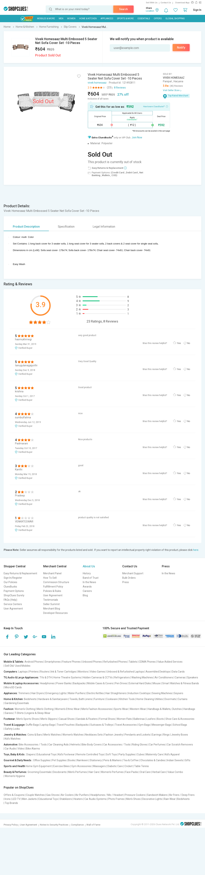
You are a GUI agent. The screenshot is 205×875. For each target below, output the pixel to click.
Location (150, 11)
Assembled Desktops (158, 671)
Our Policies (10, 582)
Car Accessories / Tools (116, 744)
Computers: (11, 671)
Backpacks (79, 683)
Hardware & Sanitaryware (53, 699)
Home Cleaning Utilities (149, 699)
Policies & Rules (52, 591)
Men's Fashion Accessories (96, 709)
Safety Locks (12, 728)
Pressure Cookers (135, 794)
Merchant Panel (52, 573)
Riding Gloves (139, 744)
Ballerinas (139, 718)
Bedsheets (30, 699)
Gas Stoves (52, 794)
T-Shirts (19, 713)
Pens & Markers (112, 760)
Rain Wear (170, 798)
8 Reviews (120, 87)
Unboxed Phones (92, 661)
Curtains (182, 699)
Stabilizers (66, 798)
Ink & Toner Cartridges (63, 671)
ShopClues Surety (14, 595)
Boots (160, 718)
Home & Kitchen (88, 18)
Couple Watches (35, 794)
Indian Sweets (175, 760)
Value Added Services (169, 661)
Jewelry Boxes (179, 734)
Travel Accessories (126, 724)
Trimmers (24, 693)
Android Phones (34, 661)
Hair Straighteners (115, 693)
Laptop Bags (48, 724)
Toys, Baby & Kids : (15, 754)
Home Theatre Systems (67, 677)
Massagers (99, 766)
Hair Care (94, 772)
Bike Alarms (33, 748)
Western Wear (138, 709)
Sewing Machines (162, 693)
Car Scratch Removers (180, 744)
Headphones (47, 683)
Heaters (78, 798)
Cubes (140, 754)
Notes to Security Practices (54, 824)
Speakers (192, 677)
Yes (179, 343)
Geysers (178, 693)
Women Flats (124, 718)
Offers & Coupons (14, 794)
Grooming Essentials (39, 772)
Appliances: (11, 693)
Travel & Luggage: (14, 724)
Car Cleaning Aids (58, 744)
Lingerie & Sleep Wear (37, 713)
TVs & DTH (46, 677)
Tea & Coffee (131, 760)
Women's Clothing (25, 709)
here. (196, 549)
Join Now (137, 137)
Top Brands (11, 803)
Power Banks (63, 683)
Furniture (99, 699)
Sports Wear (121, 709)
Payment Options (14, 591)
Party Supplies (127, 754)
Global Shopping (175, 18)
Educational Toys (46, 754)
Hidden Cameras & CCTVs (98, 677)
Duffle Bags (32, 724)
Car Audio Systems (95, 798)
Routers (44, 671)
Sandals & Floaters (87, 718)
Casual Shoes (66, 718)
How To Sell (50, 577)
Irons (7, 798)
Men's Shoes (133, 798)
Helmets (75, 744)
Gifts (187, 760)
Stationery (96, 760)
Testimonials (50, 599)
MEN (61, 18)
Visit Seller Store (171, 90)
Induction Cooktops (139, 693)
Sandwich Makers (157, 794)
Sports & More (125, 18)
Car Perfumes (157, 744)
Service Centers (13, 604)
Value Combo (175, 772)
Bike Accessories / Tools (33, 744)
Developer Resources (55, 612)
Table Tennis (141, 766)
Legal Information (104, 226)
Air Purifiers (82, 794)
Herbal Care (159, 772)
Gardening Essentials (17, 703)
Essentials (144, 18)
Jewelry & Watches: (15, 734)
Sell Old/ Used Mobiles (17, 665)
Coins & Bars (34, 734)
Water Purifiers (76, 693)
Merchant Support (132, 573)
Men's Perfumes (77, 772)
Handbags (189, 709)
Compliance (77, 824)
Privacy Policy (11, 824)
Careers (87, 591)
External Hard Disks (140, 683)
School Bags (180, 724)
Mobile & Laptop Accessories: (21, 683)
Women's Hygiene (15, 776)
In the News (89, 582)
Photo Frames (116, 798)
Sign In (197, 9)
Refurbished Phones (115, 661)
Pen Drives (121, 683)
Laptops (23, 671)
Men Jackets (29, 798)
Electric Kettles (95, 693)
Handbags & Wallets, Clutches (165, 709)
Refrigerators (122, 677)
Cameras (180, 677)
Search (123, 9)
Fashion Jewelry (113, 734)
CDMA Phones (147, 661)
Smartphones (53, 661)
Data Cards (178, 671)
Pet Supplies (59, 760)
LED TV (16, 798)
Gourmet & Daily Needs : (18, 760)
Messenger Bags (161, 724)
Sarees (9, 713)
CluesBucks (10, 586)
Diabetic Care (115, 766)
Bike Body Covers (92, 744)
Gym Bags (144, 724)
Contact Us (166, 2)
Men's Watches (52, 734)
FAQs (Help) (10, 599)
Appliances (106, 18)
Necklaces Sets (94, 734)
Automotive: (11, 744)
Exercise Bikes (61, 766)
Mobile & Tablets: (14, 661)
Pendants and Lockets (137, 734)
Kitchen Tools (127, 699)
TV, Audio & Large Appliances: (21, 677)
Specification (66, 226)
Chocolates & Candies (152, 760)
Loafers (150, 718)
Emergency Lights (56, 693)
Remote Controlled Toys (90, 754)
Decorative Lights (152, 798)
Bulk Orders (129, 577)
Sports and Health (14, 766)
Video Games (97, 671)
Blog (85, 595)
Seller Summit (51, 604)
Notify (181, 47)
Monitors (83, 671)
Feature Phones (71, 661)
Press (125, 582)
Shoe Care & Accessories (179, 718)
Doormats (170, 699)
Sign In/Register (13, 577)
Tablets (133, 661)
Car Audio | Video (14, 748)
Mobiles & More (46, 18)
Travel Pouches (65, 724)
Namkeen (82, 760)
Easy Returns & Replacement (20, 573)
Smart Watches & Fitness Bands (180, 683)
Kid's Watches (12, 738)
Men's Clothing (45, 709)
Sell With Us (151, 2)
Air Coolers (67, 794)
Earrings (156, 734)
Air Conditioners (164, 677)
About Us (89, 566)
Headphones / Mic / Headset (106, 794)
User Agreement (13, 608)
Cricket (128, 766)
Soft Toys (111, 754)
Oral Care (145, 772)
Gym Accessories (81, 766)
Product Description (26, 226)
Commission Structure (56, 582)
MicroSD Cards (13, 687)
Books (71, 760)
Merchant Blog (51, 608)
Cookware (112, 699)
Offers (158, 18)
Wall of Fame (93, 824)
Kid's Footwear (66, 754)
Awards (87, 586)
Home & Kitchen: (13, 699)
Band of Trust (90, 577)
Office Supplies (41, 760)
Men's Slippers (49, 718)
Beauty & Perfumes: (15, 772)
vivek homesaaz (97, 82)
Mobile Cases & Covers (100, 683)
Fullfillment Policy (53, 586)
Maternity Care (154, 754)
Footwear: (10, 718)
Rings (166, 734)
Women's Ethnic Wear (67, 709)
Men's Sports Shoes (27, 718)
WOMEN (71, 18)
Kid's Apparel (172, 754)
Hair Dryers (37, 693)
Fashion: (9, 709)
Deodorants (59, 772)
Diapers (30, 754)
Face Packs (131, 772)
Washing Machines (142, 677)
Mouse (157, 683)
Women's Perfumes (112, 772)
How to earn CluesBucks (155, 106)
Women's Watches (72, 734)
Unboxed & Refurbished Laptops (125, 671)
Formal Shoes (107, 718)
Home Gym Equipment (39, 766)
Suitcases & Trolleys (101, 724)
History (87, 573)
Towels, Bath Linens (80, 699)
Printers (33, 671)
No (188, 343)
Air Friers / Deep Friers (182, 794)
